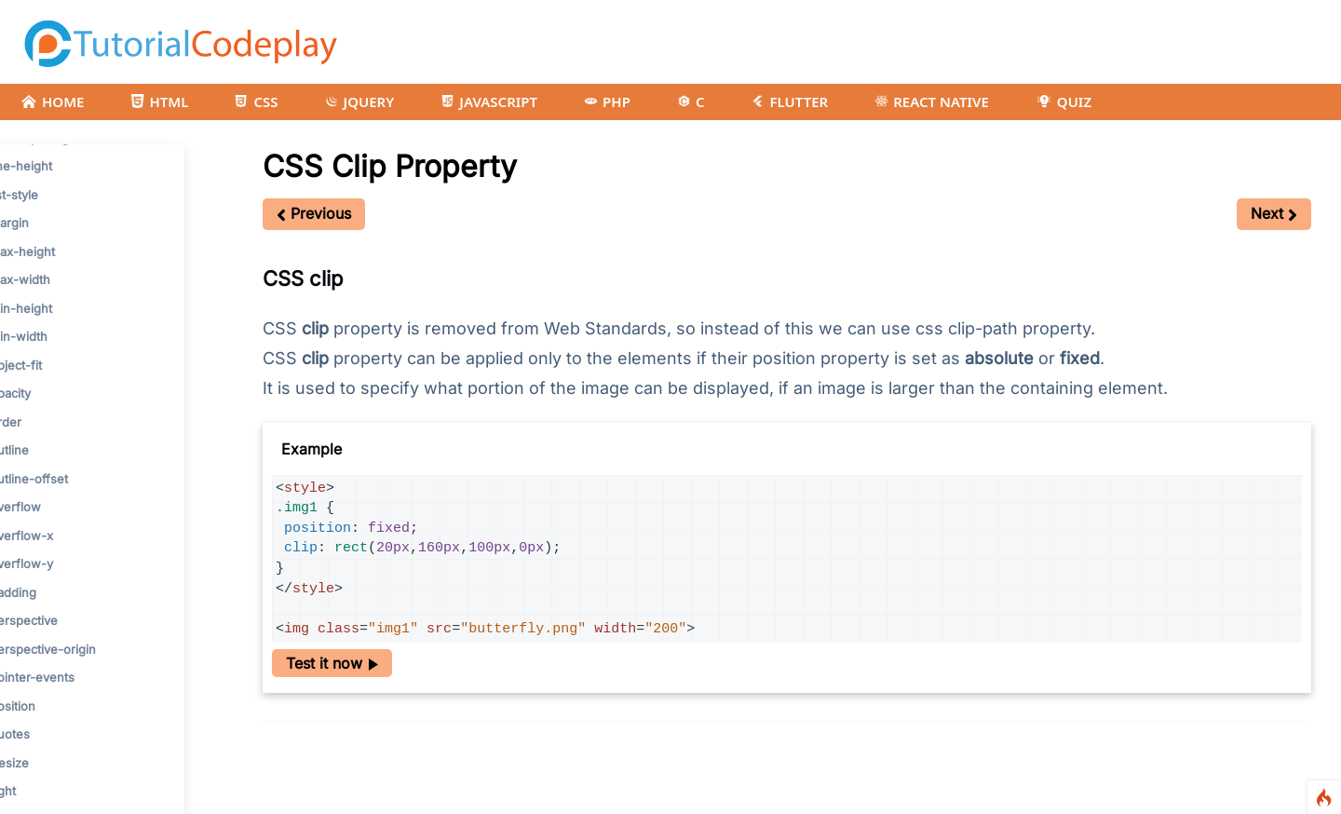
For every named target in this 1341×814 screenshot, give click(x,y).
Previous (314, 213)
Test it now (332, 663)
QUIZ (1063, 101)
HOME (52, 101)
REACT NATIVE (931, 101)
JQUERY (360, 101)
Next (1274, 213)
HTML (159, 101)
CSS (256, 101)
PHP (607, 101)
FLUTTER (789, 101)
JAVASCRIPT (488, 101)
